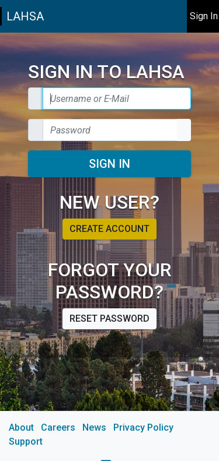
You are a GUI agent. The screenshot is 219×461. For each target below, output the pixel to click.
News (94, 427)
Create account (109, 228)
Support (26, 441)
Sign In (109, 164)
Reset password (109, 318)
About (21, 427)
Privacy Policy (143, 427)
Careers (58, 427)
